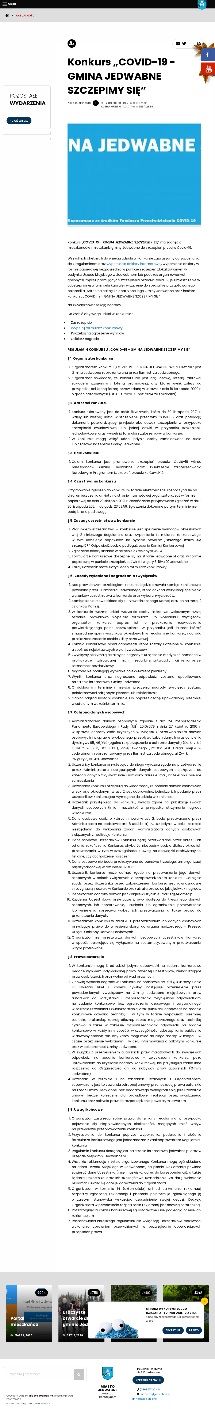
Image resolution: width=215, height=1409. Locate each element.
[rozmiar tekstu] (72, 43)
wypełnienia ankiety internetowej (134, 263)
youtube (203, 75)
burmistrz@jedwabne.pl (155, 1394)
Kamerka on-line (145, 1399)
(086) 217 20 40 (150, 1389)
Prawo (194, 1330)
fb (203, 51)
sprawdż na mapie (148, 1380)
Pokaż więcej (19, 120)
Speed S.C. (47, 1403)
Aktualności (25, 15)
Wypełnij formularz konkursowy (97, 328)
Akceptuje (173, 1330)
